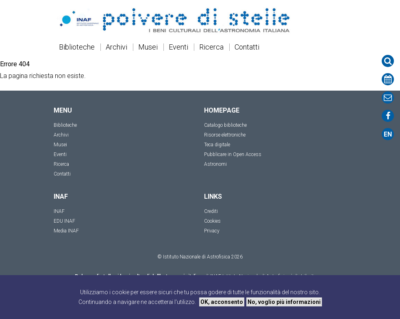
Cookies (212, 221)
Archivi (116, 47)
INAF (59, 211)
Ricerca (211, 47)
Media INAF (66, 231)
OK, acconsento (221, 302)
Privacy (212, 231)
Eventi (178, 47)
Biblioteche (77, 47)
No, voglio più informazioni (284, 302)
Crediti (211, 211)
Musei (148, 47)
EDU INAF (64, 221)
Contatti (247, 47)
